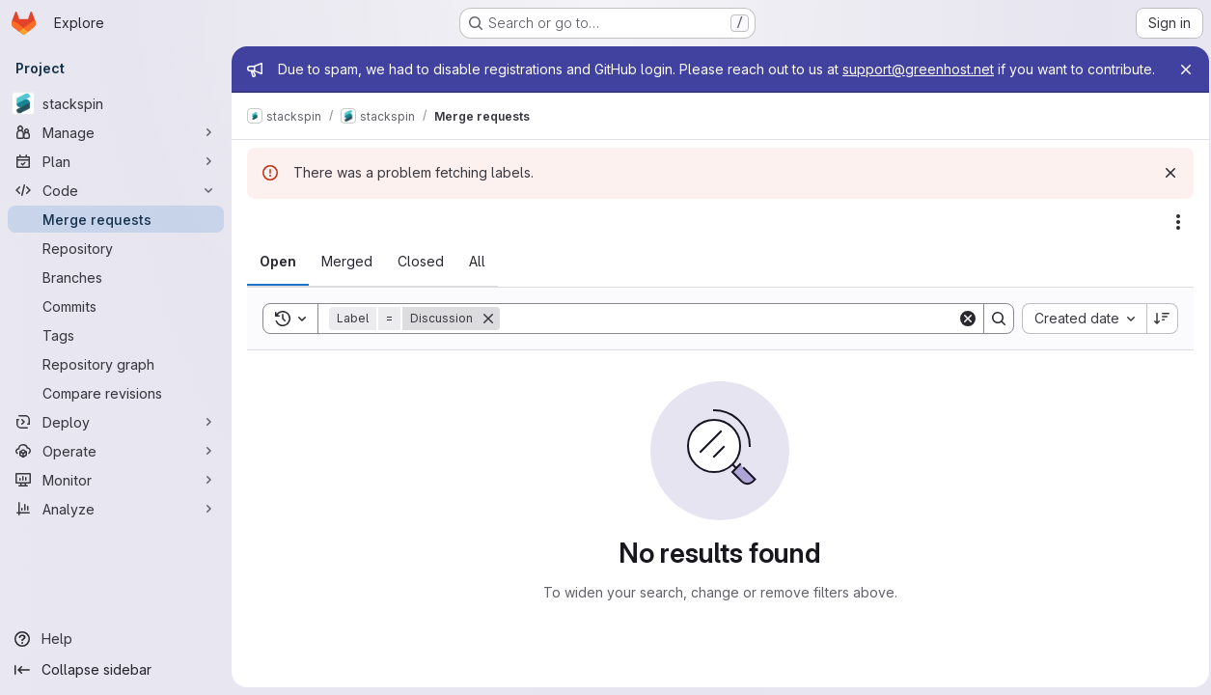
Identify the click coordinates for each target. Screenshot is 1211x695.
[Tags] (116, 334)
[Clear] (962, 337)
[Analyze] (116, 508)
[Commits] (116, 306)
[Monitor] (116, 479)
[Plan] (116, 161)
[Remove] (488, 337)
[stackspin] (116, 103)
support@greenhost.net (918, 69)
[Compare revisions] (116, 392)
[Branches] (116, 277)
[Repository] (116, 248)
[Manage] (116, 132)
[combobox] (1078, 337)
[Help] (116, 639)
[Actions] (1172, 241)
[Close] (1180, 69)
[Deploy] (116, 421)
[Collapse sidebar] (116, 669)
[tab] (278, 281)
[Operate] (116, 450)
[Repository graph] (116, 363)
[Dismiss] (1164, 192)
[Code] (116, 190)
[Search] (726, 337)
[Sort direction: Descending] (1157, 337)
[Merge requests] (116, 219)
